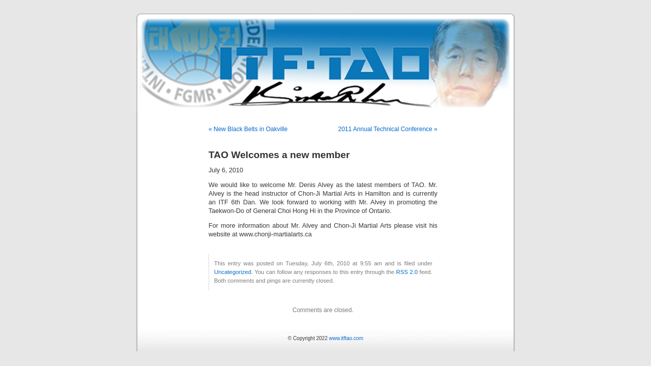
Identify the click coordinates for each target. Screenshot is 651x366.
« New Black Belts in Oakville (248, 129)
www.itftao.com (346, 338)
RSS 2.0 (407, 272)
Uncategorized (232, 272)
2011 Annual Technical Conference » (387, 129)
